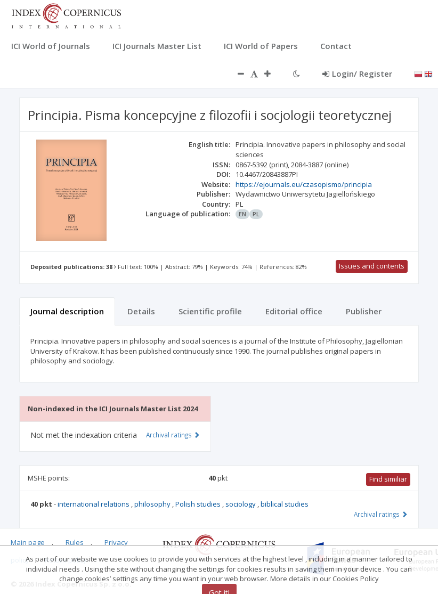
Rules (75, 542)
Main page (28, 542)
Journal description (67, 311)
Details (141, 311)
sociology (241, 504)
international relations (94, 504)
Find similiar (388, 479)
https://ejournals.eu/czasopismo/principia (304, 184)
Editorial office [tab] (293, 311)
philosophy (153, 504)
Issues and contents (371, 266)
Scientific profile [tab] (210, 311)
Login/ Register (357, 73)
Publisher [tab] (364, 311)
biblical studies (285, 504)
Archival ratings (381, 514)
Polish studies (198, 504)
